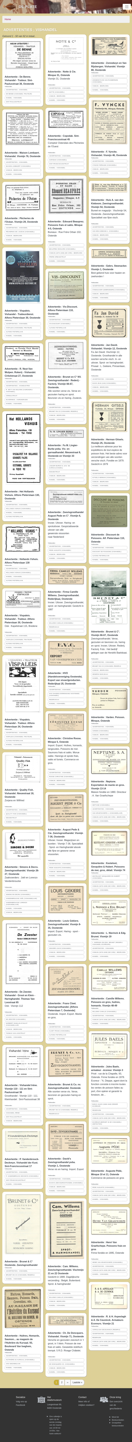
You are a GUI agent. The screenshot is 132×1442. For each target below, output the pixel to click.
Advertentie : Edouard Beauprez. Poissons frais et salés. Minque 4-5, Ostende (66, 225)
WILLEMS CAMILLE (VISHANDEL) (61, 623)
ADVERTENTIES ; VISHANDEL (17, 89)
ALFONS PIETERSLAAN (14, 331)
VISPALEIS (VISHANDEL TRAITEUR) (19, 328)
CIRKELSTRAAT (11, 395)
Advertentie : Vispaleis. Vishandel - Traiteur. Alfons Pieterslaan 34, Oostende (20, 723)
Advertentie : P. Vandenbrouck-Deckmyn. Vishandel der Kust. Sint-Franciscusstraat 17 (22, 1162)
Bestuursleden (118, 1420)
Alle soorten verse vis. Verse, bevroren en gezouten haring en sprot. (64, 1095)
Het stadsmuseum (54, 1398)
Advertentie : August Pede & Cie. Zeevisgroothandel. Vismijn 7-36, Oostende (65, 833)
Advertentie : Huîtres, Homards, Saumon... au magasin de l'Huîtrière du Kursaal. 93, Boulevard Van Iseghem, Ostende (22, 1342)
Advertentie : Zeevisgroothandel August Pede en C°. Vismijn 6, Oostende (66, 516)
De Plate (28, 7)
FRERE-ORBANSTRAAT (57, 257)
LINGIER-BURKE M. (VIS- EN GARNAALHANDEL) (59, 466)
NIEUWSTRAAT (11, 818)
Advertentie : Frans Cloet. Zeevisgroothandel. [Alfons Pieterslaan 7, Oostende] (63, 1007)
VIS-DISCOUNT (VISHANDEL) (59, 323)
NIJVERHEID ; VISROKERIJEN (17, 399)
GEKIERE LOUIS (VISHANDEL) (60, 948)
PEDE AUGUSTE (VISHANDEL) (60, 550)
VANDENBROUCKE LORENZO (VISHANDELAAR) (16, 903)
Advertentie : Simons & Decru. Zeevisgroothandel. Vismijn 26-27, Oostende (22, 870)
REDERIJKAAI (54, 627)
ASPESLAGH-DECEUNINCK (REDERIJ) (106, 1329)
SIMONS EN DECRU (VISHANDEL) (18, 894)
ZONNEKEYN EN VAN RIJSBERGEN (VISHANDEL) (105, 81)
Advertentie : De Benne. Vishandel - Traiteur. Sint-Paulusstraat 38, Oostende (19, 80)
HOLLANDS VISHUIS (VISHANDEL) (18, 508)
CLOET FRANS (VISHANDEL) (59, 1031)
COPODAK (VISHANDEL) (58, 160)
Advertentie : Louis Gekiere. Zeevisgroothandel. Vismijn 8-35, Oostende (64, 924)
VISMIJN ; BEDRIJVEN (14, 170)
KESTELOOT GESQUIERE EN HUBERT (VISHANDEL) (106, 877)
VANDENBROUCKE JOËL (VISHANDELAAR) (21, 898)
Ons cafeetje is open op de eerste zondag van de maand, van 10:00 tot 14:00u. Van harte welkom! (55, 1425)
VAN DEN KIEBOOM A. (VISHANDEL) (105, 231)
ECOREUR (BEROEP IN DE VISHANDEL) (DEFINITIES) (106, 1123)
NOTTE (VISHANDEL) (56, 92)
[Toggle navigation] (127, 7)
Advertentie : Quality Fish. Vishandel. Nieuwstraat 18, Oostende (19, 793)
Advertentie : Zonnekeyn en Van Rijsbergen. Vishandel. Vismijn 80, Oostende (109, 66)
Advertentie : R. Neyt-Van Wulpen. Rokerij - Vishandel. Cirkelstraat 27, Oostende (20, 372)
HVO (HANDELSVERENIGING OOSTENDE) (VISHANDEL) (64, 694)
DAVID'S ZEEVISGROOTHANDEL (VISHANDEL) (66, 1183)
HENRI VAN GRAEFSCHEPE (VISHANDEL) (107, 1262)
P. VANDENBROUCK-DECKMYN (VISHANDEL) (22, 1176)
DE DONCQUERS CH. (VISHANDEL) (62, 1364)
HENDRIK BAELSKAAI (100, 674)
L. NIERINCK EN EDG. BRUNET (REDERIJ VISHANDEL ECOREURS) (107, 943)
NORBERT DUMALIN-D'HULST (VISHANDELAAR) (17, 1024)
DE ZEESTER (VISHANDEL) (16, 1019)
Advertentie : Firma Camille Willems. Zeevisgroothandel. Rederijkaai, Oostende (63, 595)
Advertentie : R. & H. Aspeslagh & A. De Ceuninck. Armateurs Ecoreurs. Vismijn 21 (108, 1320)
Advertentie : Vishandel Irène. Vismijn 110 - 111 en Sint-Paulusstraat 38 (21, 1089)
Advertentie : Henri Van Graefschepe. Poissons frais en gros (108, 1246)
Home (8, 19)
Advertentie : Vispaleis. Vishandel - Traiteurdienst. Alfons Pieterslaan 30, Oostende (22, 314)
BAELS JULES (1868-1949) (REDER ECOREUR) (105, 1105)
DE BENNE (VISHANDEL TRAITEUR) (19, 94)
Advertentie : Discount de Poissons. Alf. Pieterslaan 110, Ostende (108, 538)
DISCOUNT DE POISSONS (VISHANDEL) (106, 551)
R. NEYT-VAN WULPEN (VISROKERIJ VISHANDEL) (19, 390)
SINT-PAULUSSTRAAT (14, 102)
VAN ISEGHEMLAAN (13, 1363)
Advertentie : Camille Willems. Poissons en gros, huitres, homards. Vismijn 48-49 (107, 1002)
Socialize (20, 1397)
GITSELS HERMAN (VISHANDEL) (104, 477)
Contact (82, 1397)
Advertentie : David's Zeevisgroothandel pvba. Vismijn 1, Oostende (61, 1162)
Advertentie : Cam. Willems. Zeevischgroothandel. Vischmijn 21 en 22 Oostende (66, 1270)
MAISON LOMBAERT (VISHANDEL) (18, 166)
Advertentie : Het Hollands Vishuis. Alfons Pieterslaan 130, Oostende (22, 495)
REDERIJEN (96, 1110)
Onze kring (115, 1397)
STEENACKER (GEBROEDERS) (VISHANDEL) (108, 290)
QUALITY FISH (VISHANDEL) (16, 814)
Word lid (115, 1417)
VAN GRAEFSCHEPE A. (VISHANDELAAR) (107, 813)
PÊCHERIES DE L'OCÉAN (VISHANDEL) (20, 231)
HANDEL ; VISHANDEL (14, 98)
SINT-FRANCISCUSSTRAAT (16, 1180)
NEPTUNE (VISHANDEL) (101, 805)
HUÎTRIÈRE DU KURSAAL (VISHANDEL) (20, 1359)
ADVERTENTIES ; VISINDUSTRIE (18, 385)
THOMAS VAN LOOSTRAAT (15, 1033)
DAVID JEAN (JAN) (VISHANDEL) (104, 383)
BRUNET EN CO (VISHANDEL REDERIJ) (20, 1275)
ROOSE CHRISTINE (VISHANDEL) (61, 776)
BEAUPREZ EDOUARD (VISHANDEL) (62, 249)
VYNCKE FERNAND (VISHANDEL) (104, 165)
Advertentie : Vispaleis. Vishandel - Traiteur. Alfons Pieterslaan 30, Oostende (20, 619)
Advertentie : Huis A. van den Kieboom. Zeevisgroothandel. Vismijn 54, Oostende (107, 203)
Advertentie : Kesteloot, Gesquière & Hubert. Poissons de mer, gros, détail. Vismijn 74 (108, 866)
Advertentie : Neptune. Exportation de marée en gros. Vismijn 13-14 (108, 785)
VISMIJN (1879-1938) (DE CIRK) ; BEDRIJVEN (65, 253)
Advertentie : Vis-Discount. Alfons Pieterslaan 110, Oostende (63, 310)
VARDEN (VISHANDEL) (100, 731)
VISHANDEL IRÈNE (13, 1113)
